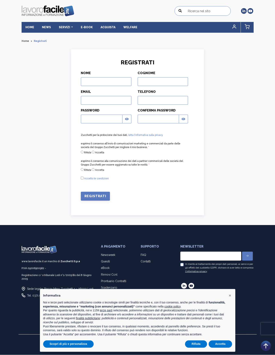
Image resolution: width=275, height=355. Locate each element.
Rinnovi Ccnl (109, 274)
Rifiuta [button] (196, 343)
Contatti (146, 261)
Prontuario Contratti (113, 281)
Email (86, 92)
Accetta (98, 152)
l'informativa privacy (196, 271)
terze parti (106, 310)
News (44, 27)
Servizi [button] (61, 27)
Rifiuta (86, 152)
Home (29, 27)
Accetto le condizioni (96, 178)
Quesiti (105, 261)
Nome (86, 73)
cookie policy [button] (172, 306)
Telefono (147, 92)
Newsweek (108, 255)
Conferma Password (157, 111)
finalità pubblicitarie (88, 318)
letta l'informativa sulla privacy (145, 135)
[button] (236, 27)
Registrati (95, 196)
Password (90, 111)
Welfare (123, 27)
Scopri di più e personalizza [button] (68, 343)
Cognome (146, 73)
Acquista (102, 27)
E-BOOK (82, 27)
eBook (105, 268)
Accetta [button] (220, 343)
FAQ (143, 255)
